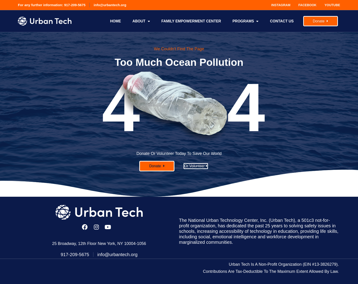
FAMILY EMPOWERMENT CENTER (191, 21)
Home (115, 21)
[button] (156, 166)
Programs (245, 21)
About (141, 21)
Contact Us (282, 21)
